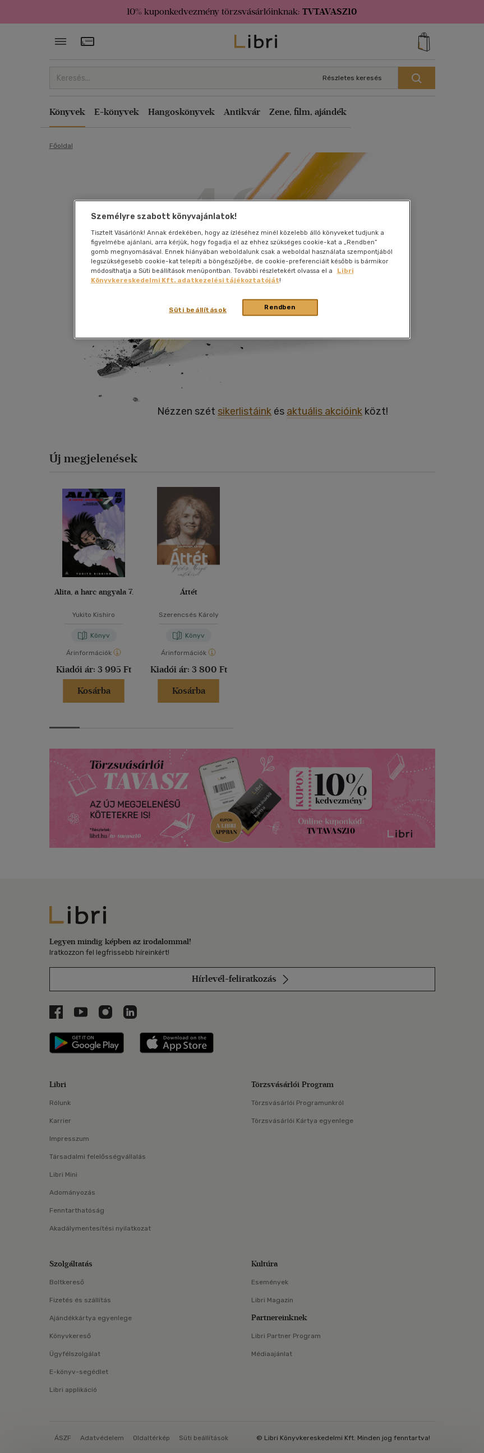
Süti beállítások (198, 310)
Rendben (280, 307)
